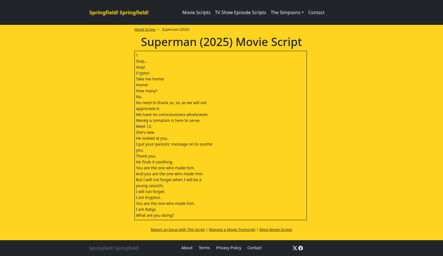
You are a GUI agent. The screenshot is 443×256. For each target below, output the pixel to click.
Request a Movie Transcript (232, 229)
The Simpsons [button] (285, 12)
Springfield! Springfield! (119, 12)
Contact (316, 12)
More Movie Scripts (275, 229)
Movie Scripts (196, 12)
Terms (204, 247)
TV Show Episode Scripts (240, 12)
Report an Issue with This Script (178, 229)
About (187, 247)
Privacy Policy (228, 247)
